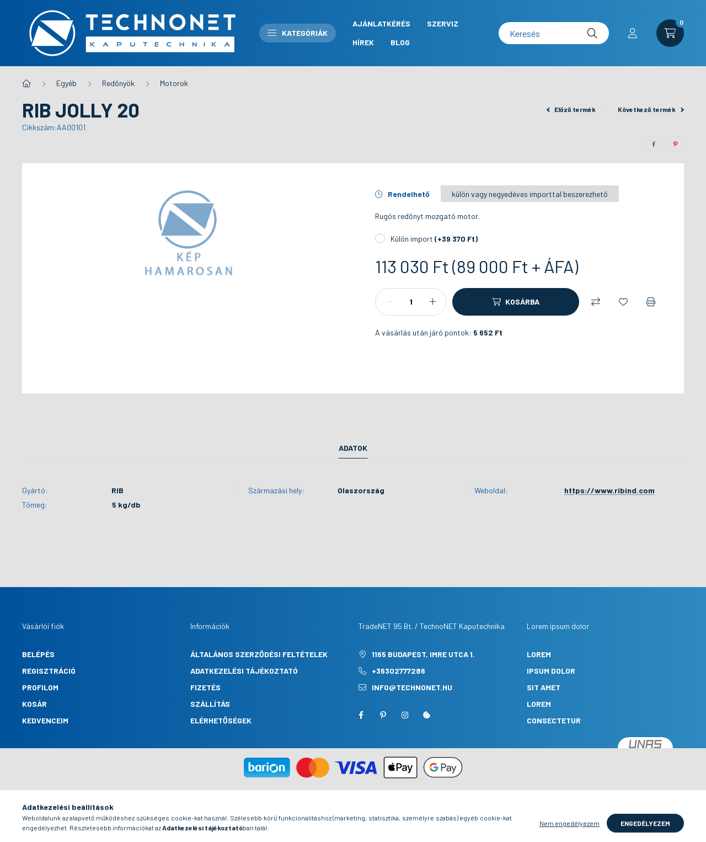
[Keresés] (554, 33)
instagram (405, 715)
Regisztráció (49, 670)
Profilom (40, 687)
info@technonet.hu (412, 687)
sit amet (543, 687)
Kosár (34, 703)
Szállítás (210, 703)
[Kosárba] (515, 302)
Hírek (363, 42)
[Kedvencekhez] (623, 302)
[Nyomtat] (651, 302)
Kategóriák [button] (298, 33)
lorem (539, 654)
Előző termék (571, 109)
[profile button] (632, 33)
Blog (400, 42)
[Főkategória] (26, 83)
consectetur (554, 720)
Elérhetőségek (221, 720)
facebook (361, 715)
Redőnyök (118, 83)
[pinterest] (675, 144)
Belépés (38, 654)
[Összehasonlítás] (596, 302)
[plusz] (432, 302)
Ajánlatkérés (381, 23)
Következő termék (651, 109)
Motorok (174, 83)
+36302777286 (398, 670)
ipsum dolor (551, 670)
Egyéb (66, 83)
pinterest (383, 715)
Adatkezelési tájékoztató (244, 670)
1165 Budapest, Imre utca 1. (423, 654)
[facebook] (653, 144)
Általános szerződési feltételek (259, 654)
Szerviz (442, 23)
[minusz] (389, 302)
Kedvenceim (45, 720)
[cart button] (670, 33)
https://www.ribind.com (609, 490)
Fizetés (205, 687)
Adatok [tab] (353, 447)
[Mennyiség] (411, 302)
